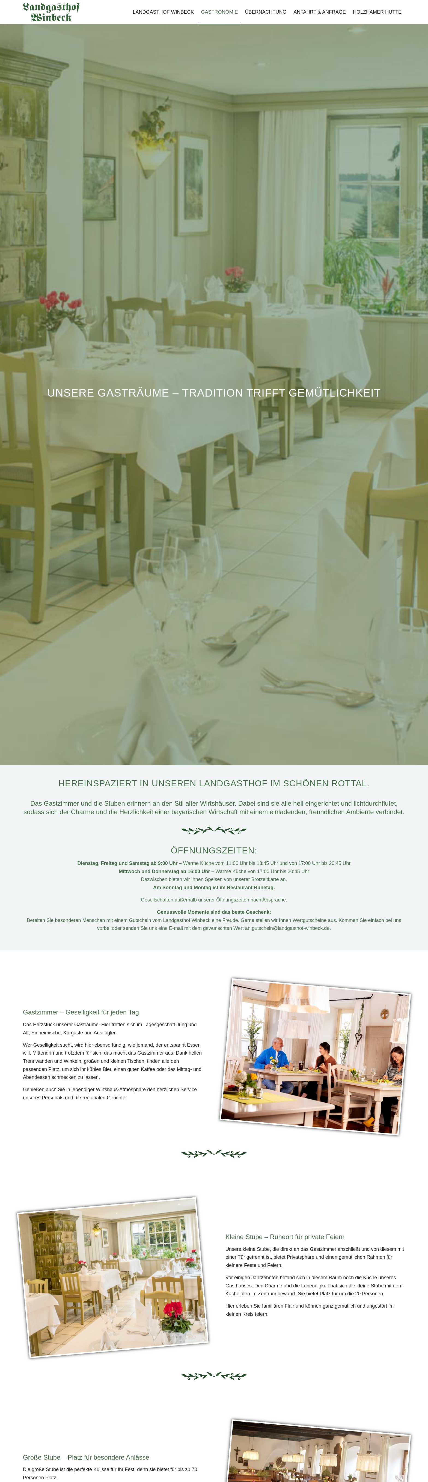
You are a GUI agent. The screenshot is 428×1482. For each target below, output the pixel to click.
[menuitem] (163, 12)
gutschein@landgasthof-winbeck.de (290, 928)
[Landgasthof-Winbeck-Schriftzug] (51, 12)
